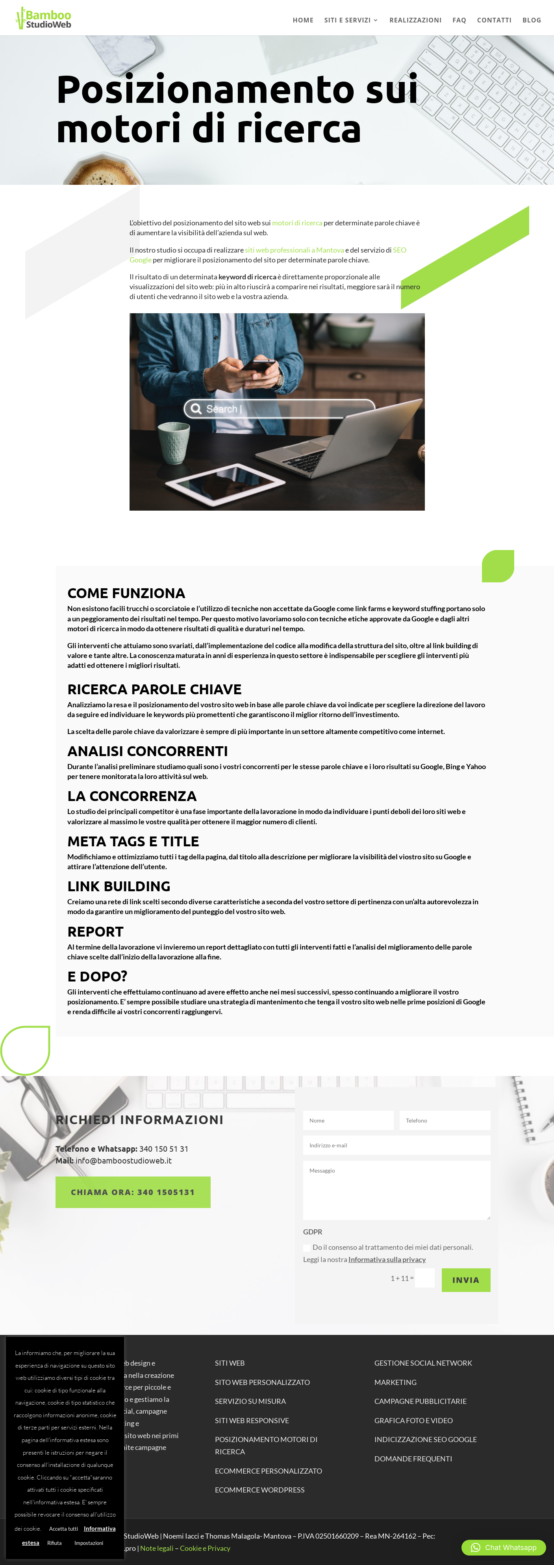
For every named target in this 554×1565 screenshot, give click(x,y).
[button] (503, 1548)
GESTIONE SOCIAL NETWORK (423, 1363)
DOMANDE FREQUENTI (413, 1458)
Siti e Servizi (347, 20)
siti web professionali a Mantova (294, 249)
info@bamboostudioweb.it (123, 1160)
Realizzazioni (415, 20)
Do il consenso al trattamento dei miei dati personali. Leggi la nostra (388, 1253)
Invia (466, 1280)
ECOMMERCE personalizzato (268, 1470)
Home (303, 20)
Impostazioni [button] (88, 1543)
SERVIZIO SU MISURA (250, 1401)
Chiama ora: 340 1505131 (133, 1192)
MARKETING (395, 1382)
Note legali (157, 1548)
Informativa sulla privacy (387, 1259)
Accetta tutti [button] (63, 1529)
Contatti (494, 20)
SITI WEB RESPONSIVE (252, 1420)
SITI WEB (230, 1363)
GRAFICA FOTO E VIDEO (413, 1420)
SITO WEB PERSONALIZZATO (262, 1382)
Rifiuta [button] (54, 1543)
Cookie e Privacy (205, 1548)
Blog (532, 20)
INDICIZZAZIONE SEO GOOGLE (425, 1439)
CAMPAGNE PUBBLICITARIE (420, 1401)
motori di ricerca (296, 222)
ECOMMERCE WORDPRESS (260, 1489)
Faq (459, 20)
